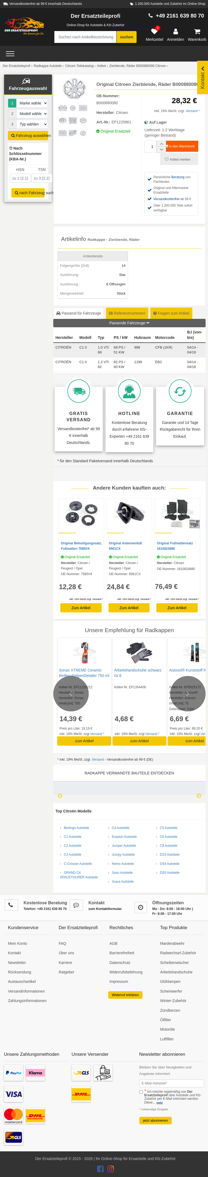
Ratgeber (66, 972)
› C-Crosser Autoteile (76, 864)
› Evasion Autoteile (122, 837)
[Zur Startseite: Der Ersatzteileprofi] (24, 26)
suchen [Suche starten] (126, 37)
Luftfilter (167, 1039)
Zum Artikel (80, 608)
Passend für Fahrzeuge (78, 313)
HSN (20, 169)
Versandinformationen (26, 991)
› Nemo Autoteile (121, 864)
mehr (160, 1102)
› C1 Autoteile (70, 837)
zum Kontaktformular (105, 909)
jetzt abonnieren (155, 1120)
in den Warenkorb (180, 146)
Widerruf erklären (125, 995)
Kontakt (14, 953)
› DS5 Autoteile (168, 873)
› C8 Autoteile (166, 846)
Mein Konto (17, 943)
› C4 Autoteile (119, 828)
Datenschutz (120, 962)
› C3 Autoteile (70, 854)
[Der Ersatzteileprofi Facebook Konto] (101, 1170)
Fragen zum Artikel (171, 313)
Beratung (177, 177)
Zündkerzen (170, 1010)
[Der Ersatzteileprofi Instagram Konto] (109, 1170)
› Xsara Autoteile (121, 881)
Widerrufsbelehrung (126, 972)
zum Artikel (84, 741)
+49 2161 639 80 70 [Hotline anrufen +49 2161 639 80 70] (180, 16)
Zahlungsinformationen (27, 1001)
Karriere (65, 962)
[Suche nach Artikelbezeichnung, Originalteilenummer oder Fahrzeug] (85, 37)
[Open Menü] (10, 53)
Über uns (66, 953)
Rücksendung (19, 972)
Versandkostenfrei (166, 199)
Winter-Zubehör (173, 1001)
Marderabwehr (172, 943)
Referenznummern (127, 313)
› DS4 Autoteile (168, 864)
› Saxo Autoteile (120, 873)
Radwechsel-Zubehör (178, 953)
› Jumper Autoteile (122, 846)
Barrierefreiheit (122, 953)
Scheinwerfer (171, 991)
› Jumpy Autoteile (121, 854)
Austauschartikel (22, 981)
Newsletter (17, 962)
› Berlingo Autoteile (74, 828)
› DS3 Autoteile (168, 854)
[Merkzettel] (154, 35)
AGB (114, 943)
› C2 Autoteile (70, 846)
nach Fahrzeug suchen (30, 193)
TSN (42, 169)
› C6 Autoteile (166, 837)
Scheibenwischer (174, 962)
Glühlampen (170, 981)
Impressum (119, 981)
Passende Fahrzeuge (129, 323)
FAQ (62, 943)
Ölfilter (165, 1020)
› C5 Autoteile (166, 828)
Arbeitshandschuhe (176, 972)
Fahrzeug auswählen (29, 135)
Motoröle (167, 1029)
